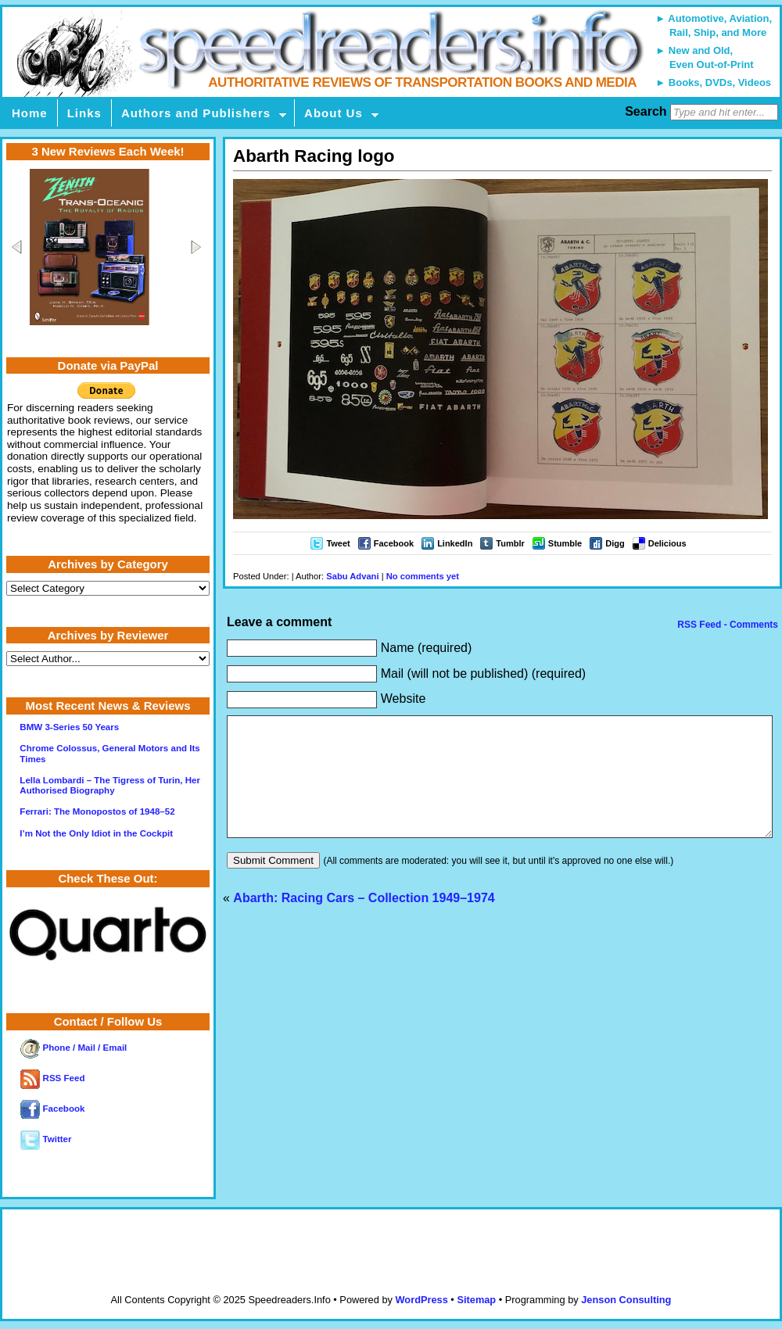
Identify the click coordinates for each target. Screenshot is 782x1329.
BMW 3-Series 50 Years (69, 727)
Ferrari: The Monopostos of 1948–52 (97, 811)
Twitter (45, 1139)
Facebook (394, 543)
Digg (614, 543)
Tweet (338, 543)
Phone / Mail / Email (73, 1047)
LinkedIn (454, 543)
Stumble (565, 543)
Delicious (667, 543)
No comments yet (422, 576)
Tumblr (510, 543)
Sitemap (476, 1300)
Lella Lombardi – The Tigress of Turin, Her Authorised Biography (110, 785)
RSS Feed (52, 1078)
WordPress (421, 1300)
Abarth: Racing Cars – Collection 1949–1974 (363, 921)
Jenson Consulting (626, 1300)
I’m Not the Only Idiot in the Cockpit (96, 833)
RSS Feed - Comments (726, 624)
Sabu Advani (352, 576)
